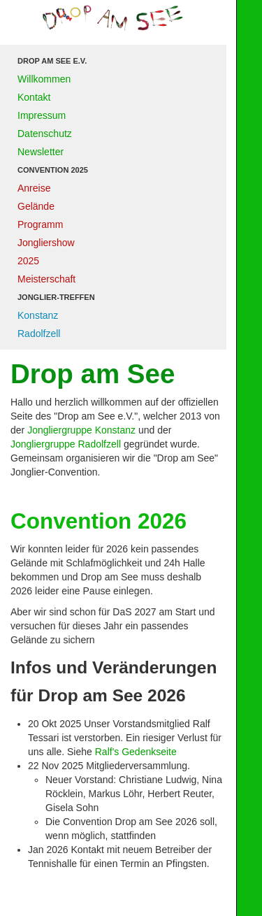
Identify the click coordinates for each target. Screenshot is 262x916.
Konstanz (37, 315)
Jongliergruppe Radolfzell (65, 444)
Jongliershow (46, 242)
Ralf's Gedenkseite (136, 751)
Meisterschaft (46, 279)
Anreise (33, 188)
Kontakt (33, 97)
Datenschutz (44, 133)
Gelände (35, 206)
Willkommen (44, 79)
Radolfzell (38, 333)
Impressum (41, 115)
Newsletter (40, 151)
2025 (28, 260)
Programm (40, 224)
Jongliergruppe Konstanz (81, 430)
